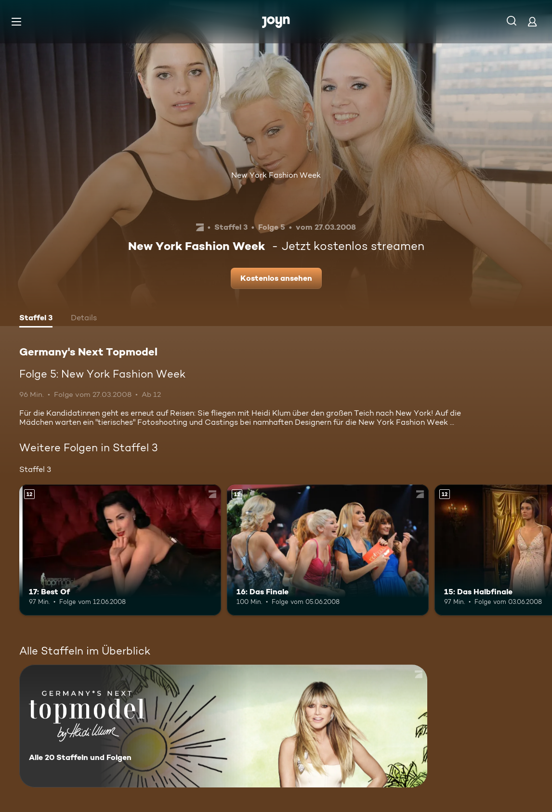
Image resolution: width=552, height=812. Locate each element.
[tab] (35, 318)
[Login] (532, 21)
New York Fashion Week (276, 175)
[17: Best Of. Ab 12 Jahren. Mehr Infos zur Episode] (120, 550)
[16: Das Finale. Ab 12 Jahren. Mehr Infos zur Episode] (328, 550)
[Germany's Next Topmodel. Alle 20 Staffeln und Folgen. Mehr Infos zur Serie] (223, 726)
